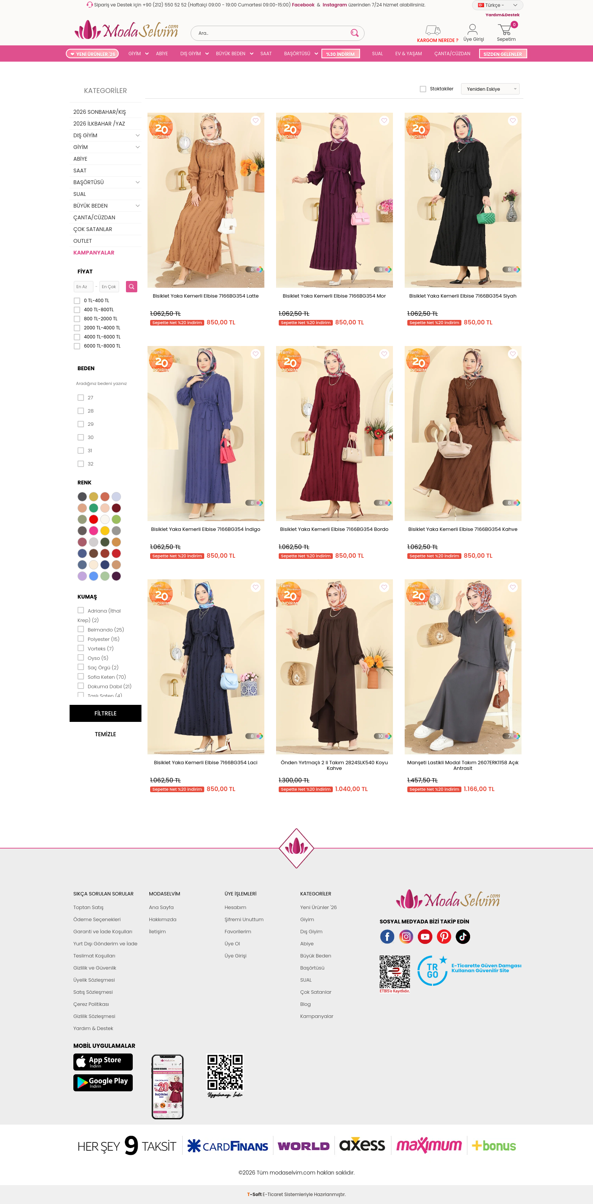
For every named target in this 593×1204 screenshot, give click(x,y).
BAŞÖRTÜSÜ (297, 53)
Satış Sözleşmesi (93, 992)
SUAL (376, 53)
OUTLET (82, 241)
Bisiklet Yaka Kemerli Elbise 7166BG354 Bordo (334, 529)
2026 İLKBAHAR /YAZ (99, 123)
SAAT (266, 53)
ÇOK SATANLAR (92, 229)
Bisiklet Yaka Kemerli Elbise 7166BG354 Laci (206, 762)
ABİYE (162, 53)
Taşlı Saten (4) (100, 695)
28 (86, 411)
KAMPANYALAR (93, 252)
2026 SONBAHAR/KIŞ (99, 112)
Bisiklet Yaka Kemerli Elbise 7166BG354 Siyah (462, 295)
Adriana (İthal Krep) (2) (99, 615)
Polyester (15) (99, 639)
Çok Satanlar (315, 992)
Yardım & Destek (93, 1028)
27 (85, 398)
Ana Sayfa (161, 907)
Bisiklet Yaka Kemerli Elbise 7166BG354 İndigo (206, 529)
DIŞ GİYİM (190, 53)
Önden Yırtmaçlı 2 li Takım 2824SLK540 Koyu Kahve (334, 765)
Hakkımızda (163, 919)
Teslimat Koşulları (94, 955)
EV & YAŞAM (409, 53)
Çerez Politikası (91, 1004)
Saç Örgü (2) (98, 667)
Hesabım (235, 907)
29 (86, 424)
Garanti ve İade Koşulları (102, 931)
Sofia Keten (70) (102, 676)
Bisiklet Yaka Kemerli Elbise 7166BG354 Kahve (462, 529)
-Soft (255, 1168)
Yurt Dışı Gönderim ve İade (105, 943)
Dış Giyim (311, 931)
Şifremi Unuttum (244, 919)
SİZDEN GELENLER (503, 54)
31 (85, 451)
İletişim (157, 931)
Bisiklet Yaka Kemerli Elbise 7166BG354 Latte (206, 295)
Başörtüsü (312, 967)
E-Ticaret (273, 1168)
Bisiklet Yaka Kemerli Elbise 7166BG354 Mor (334, 295)
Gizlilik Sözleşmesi (94, 1016)
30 (86, 437)
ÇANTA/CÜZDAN (452, 53)
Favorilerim (238, 931)
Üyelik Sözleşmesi (94, 980)
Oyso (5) (93, 657)
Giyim (307, 919)
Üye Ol (232, 943)
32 (85, 464)
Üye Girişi (236, 955)
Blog (305, 1004)
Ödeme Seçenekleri (97, 919)
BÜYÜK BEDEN (230, 53)
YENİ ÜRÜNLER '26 (95, 54)
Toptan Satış (88, 907)
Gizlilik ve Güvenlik (94, 967)
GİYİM (135, 53)
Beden (86, 368)
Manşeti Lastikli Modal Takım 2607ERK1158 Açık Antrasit (463, 765)
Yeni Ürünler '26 (318, 907)
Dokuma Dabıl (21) (105, 686)
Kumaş (87, 596)
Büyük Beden (315, 955)
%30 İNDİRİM (340, 54)
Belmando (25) (101, 629)
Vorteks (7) (96, 648)
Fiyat (85, 271)
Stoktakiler (436, 89)
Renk (85, 482)
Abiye (307, 943)
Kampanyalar (317, 1016)
